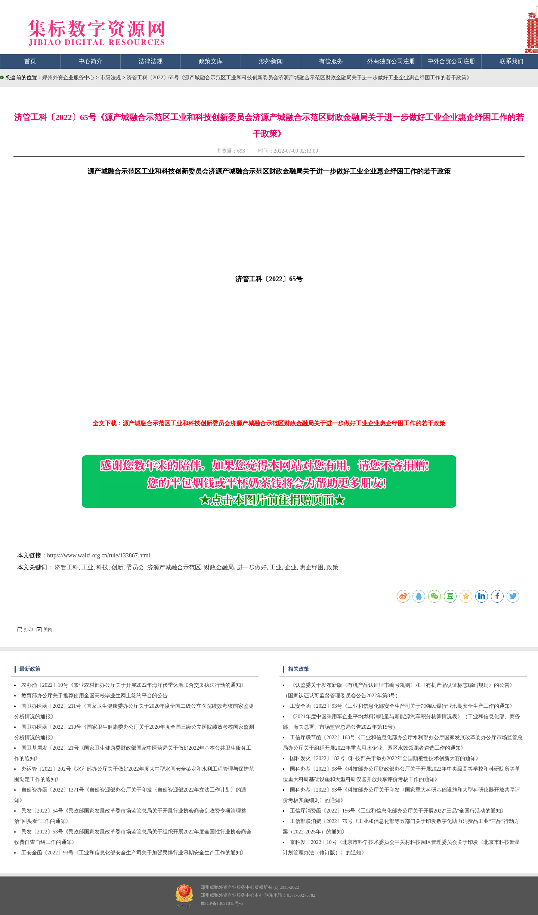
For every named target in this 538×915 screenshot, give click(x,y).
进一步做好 (252, 567)
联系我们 (511, 61)
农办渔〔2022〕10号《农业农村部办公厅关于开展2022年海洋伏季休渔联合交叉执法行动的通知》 (133, 685)
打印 (25, 629)
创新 (117, 567)
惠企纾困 (312, 567)
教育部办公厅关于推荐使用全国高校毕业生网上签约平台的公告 (94, 695)
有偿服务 (331, 61)
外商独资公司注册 (391, 61)
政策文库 (211, 61)
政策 (332, 567)
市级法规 (111, 77)
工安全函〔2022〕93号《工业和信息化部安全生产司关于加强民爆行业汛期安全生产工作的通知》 (133, 853)
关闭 (44, 629)
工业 (87, 567)
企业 (291, 567)
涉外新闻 (271, 61)
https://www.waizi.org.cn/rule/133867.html (98, 555)
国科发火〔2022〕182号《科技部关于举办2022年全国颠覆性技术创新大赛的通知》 (385, 758)
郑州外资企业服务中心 (68, 77)
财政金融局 (219, 567)
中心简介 (90, 61)
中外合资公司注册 (451, 61)
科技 (102, 567)
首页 (30, 61)
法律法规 (151, 61)
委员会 (135, 567)
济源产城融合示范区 (174, 567)
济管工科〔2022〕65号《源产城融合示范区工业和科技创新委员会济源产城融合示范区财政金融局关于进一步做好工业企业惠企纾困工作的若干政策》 (299, 77)
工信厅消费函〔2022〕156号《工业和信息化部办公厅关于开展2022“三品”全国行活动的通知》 (398, 811)
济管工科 (66, 567)
